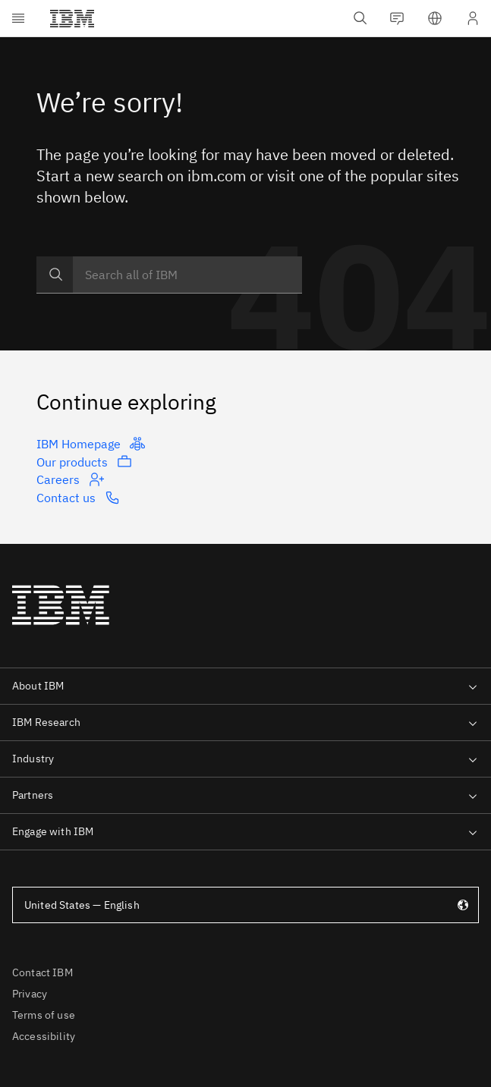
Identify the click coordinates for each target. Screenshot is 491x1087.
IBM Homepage (90, 443)
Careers (70, 479)
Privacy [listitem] (29, 994)
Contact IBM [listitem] (42, 972)
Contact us (78, 497)
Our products (84, 461)
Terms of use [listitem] (43, 1015)
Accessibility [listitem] (43, 1036)
